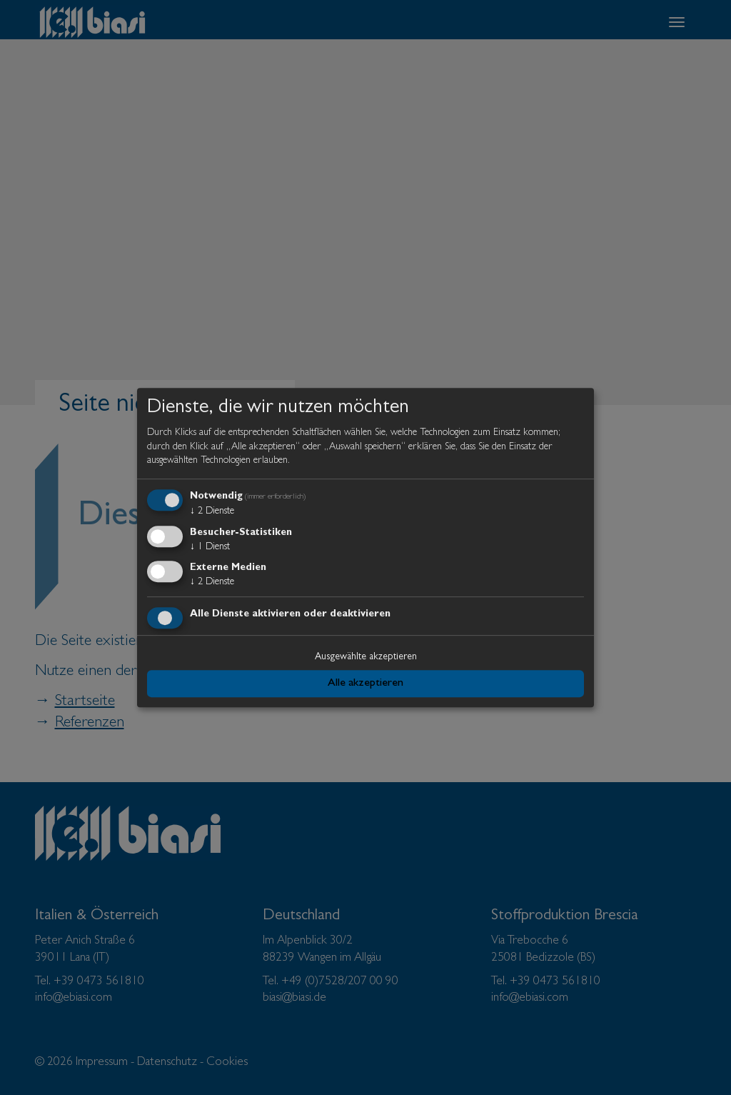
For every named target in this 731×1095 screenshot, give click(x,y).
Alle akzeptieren (365, 683)
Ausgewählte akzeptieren (366, 657)
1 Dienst (210, 547)
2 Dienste (212, 511)
